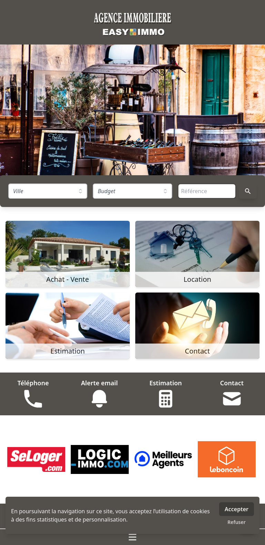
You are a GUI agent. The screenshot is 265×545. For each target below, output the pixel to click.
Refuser (236, 522)
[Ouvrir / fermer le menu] (132, 537)
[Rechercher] (248, 191)
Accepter (236, 509)
